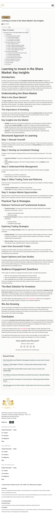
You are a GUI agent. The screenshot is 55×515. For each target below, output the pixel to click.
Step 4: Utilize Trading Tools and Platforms (17, 48)
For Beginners (5, 438)
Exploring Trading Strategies (14, 54)
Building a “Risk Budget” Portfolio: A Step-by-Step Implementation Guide (24, 364)
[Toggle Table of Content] (27, 30)
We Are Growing (9, 62)
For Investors (5, 435)
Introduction (8, 34)
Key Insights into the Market (14, 40)
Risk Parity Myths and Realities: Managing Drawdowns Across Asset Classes (26, 360)
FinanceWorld (23, 328)
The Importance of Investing (14, 39)
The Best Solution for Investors (13, 60)
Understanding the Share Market (13, 36)
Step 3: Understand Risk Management (16, 46)
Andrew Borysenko (30, 298)
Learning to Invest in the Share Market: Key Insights (16, 32)
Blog (3, 441)
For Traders (5, 433)
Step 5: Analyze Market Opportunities (15, 49)
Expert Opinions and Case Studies (15, 57)
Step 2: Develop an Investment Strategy (16, 45)
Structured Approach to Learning (13, 42)
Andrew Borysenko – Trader (9, 430)
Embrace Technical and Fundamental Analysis (17, 52)
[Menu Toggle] (52, 5)
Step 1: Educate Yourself (13, 43)
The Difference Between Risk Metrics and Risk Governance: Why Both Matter (26, 375)
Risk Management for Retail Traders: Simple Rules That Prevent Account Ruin (26, 385)
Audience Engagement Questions (13, 59)
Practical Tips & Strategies (12, 51)
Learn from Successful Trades (14, 56)
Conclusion (8, 64)
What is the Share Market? (13, 37)
